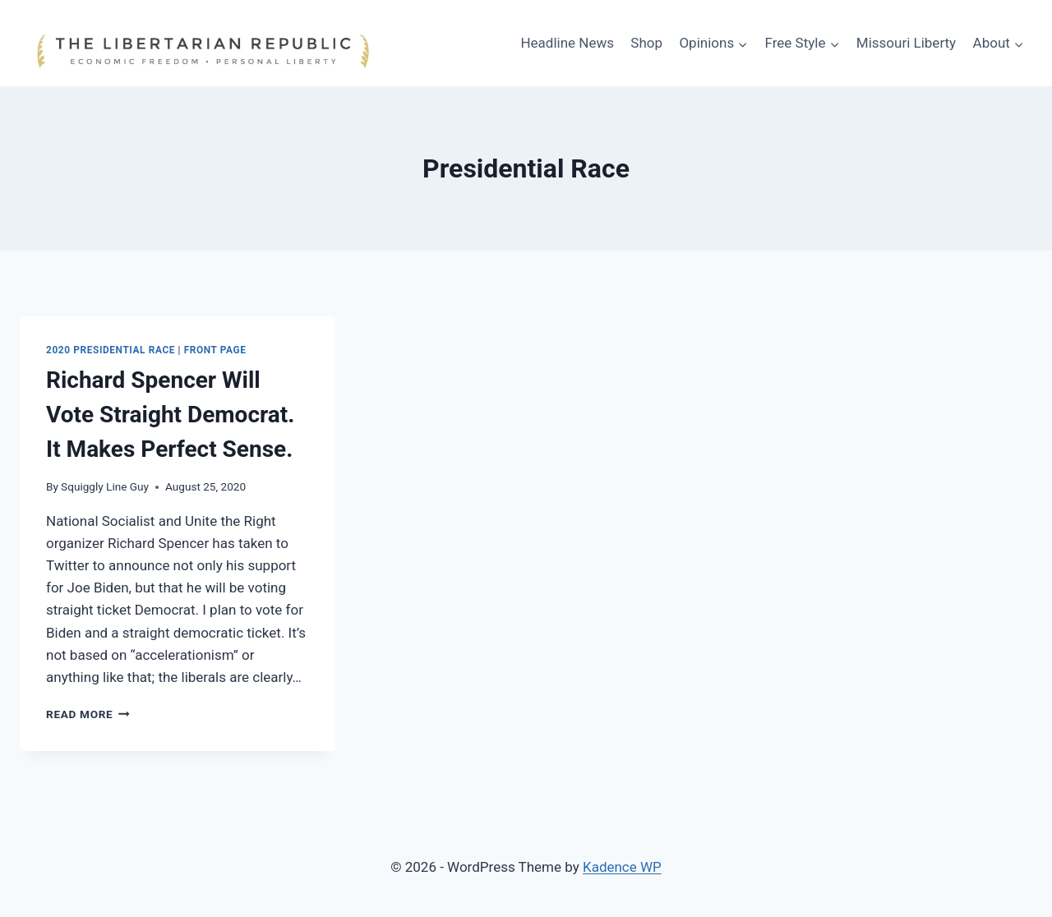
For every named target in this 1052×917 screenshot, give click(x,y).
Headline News (567, 43)
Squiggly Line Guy (105, 486)
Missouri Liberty (906, 43)
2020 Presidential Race (110, 350)
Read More (88, 714)
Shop (646, 43)
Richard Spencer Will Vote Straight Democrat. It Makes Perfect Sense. (170, 414)
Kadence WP (622, 867)
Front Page (215, 350)
